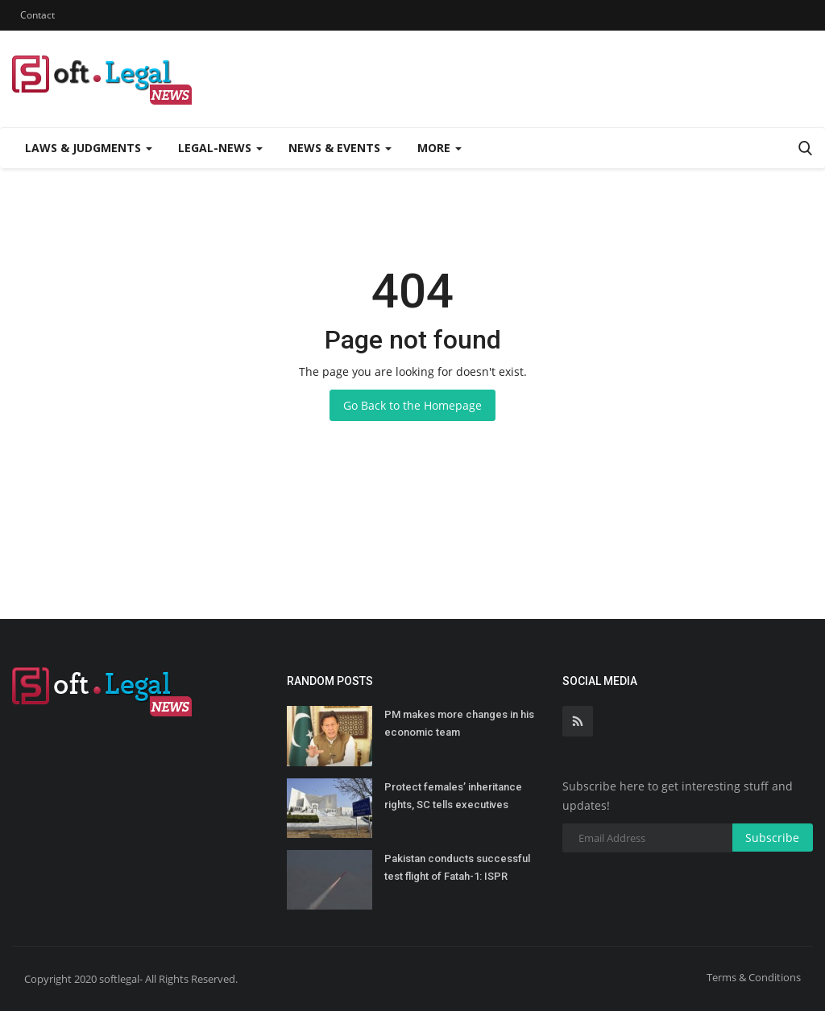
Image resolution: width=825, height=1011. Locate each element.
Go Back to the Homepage (412, 405)
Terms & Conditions (754, 977)
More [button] (439, 147)
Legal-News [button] (220, 147)
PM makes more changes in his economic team (459, 723)
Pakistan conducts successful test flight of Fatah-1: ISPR (457, 867)
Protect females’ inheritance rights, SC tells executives (453, 796)
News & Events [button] (340, 147)
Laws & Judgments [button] (88, 147)
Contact (37, 15)
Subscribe (772, 837)
